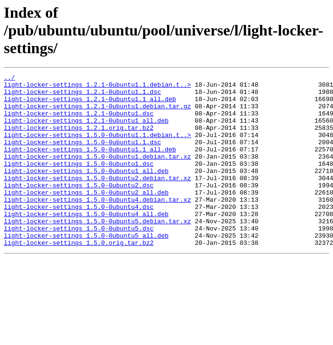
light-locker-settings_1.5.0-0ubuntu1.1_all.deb (90, 165)
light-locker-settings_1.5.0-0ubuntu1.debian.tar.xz (97, 173)
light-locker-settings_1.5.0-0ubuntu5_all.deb (86, 268)
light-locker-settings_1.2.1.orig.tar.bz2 (79, 139)
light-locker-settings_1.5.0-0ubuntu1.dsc (79, 182)
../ (9, 78)
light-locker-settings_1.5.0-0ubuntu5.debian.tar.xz (97, 251)
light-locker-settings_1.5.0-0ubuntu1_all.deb (86, 190)
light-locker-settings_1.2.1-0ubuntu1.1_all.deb (90, 104)
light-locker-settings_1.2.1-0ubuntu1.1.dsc (82, 96)
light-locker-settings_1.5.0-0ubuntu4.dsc (79, 234)
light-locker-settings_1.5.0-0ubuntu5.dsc (79, 259)
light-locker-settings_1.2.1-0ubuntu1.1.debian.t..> (97, 87)
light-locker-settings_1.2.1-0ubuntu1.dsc (79, 121)
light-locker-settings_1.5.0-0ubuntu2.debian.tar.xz (97, 199)
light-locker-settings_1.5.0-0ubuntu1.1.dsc (82, 156)
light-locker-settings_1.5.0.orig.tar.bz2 (79, 277)
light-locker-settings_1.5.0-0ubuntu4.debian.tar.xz (97, 225)
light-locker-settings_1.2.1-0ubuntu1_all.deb (86, 130)
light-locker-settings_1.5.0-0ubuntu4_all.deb (86, 242)
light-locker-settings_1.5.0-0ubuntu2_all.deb (86, 216)
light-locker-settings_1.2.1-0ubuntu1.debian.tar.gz (97, 113)
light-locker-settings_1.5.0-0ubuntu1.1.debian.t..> (97, 147)
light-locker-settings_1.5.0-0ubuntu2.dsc (79, 208)
